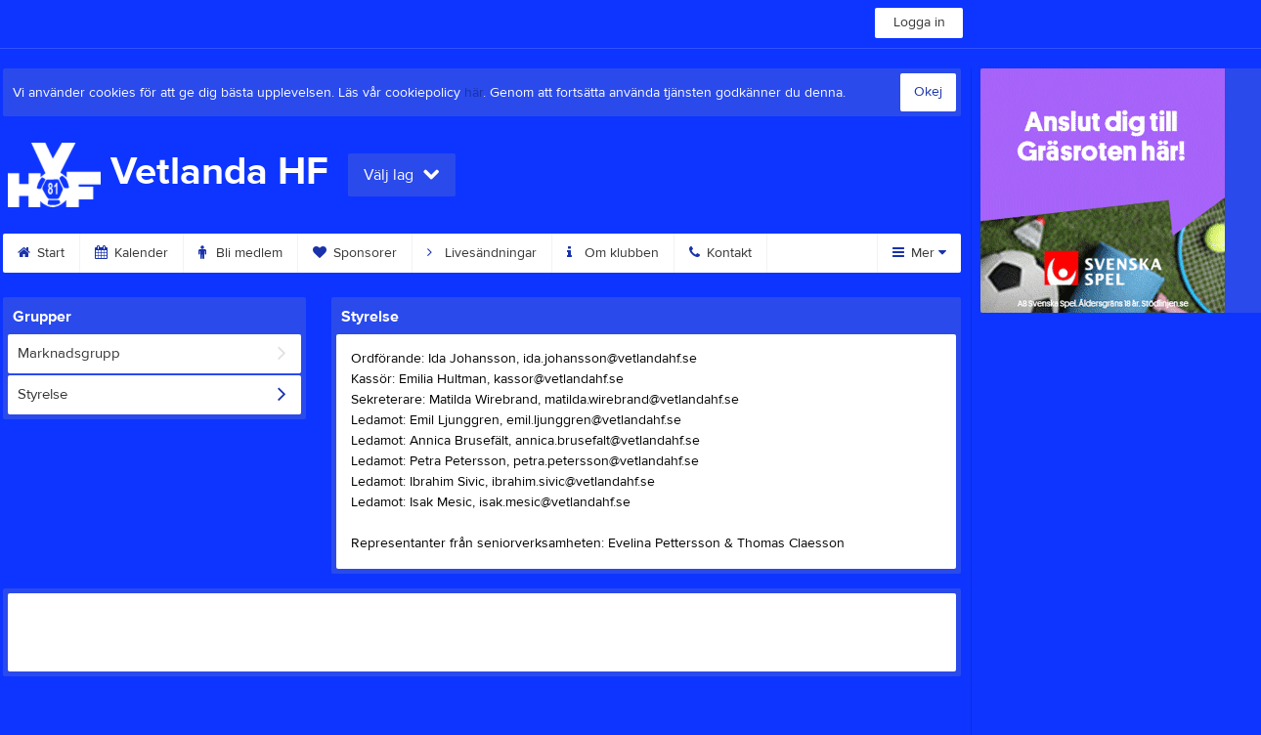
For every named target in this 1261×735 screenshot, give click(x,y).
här (473, 93)
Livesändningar (482, 253)
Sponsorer (355, 253)
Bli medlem (240, 253)
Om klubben (613, 253)
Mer (919, 253)
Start (41, 253)
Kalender (131, 253)
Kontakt (720, 253)
